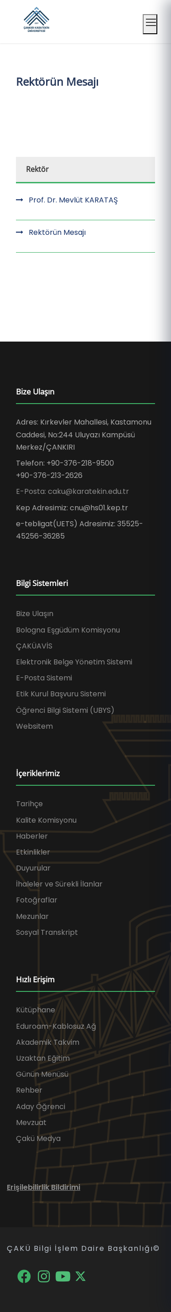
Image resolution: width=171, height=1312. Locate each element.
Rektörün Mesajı (57, 232)
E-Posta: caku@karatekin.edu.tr (72, 491)
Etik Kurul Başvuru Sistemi (61, 694)
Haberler (32, 836)
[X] (80, 1276)
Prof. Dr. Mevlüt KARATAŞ (73, 200)
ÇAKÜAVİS (34, 646)
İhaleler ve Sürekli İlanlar (59, 884)
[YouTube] (64, 1276)
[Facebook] (25, 1276)
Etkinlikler (33, 852)
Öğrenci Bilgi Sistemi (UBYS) (65, 710)
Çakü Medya (38, 1138)
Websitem (34, 726)
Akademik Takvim (47, 1042)
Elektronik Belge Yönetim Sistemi (74, 662)
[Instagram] (44, 1276)
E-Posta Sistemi (44, 678)
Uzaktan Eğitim (43, 1058)
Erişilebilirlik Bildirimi (43, 1187)
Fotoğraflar (36, 900)
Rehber (29, 1090)
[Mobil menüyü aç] (150, 24)
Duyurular (33, 868)
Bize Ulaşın (34, 613)
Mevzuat (31, 1122)
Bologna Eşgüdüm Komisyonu (68, 630)
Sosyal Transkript (47, 932)
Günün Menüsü (42, 1074)
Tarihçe (29, 804)
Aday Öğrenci (40, 1106)
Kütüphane (35, 1010)
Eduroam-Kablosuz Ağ (56, 1026)
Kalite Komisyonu (46, 820)
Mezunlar (32, 916)
